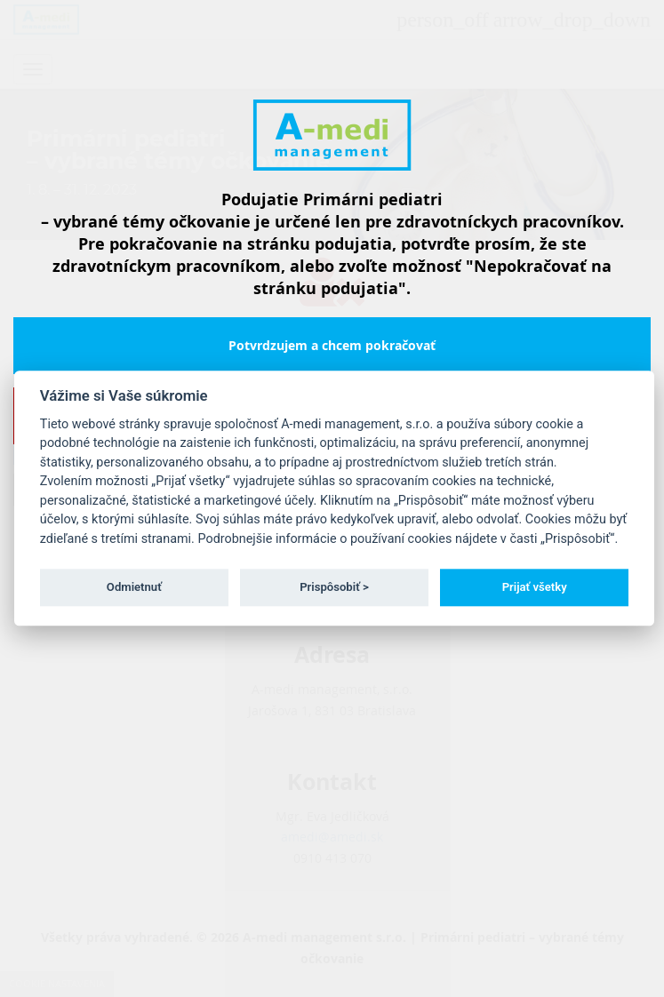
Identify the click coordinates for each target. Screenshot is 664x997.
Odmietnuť (134, 587)
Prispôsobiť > (334, 587)
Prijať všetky (534, 587)
